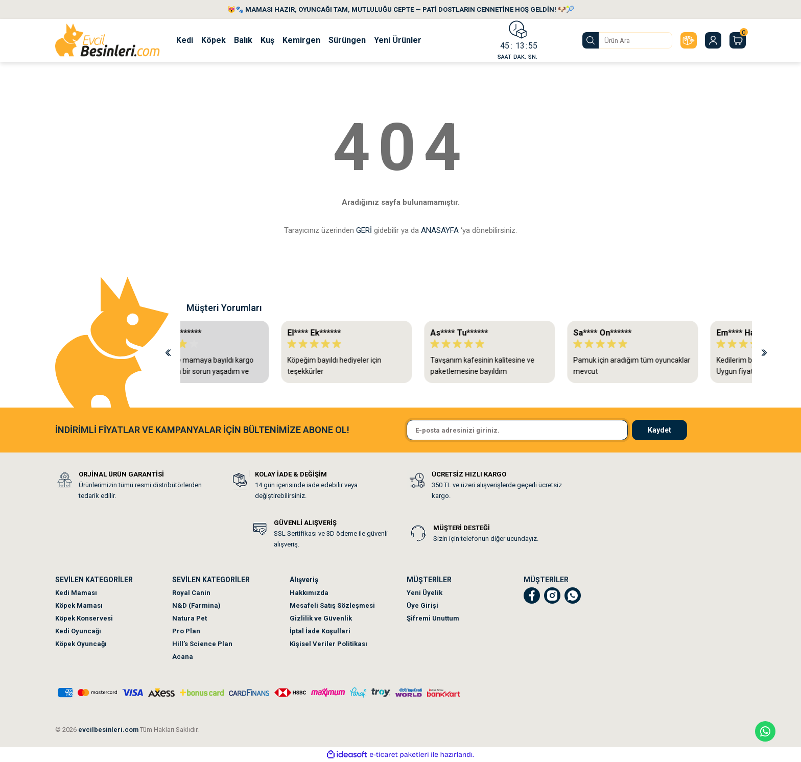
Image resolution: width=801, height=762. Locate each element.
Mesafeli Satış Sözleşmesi (332, 605)
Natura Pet (189, 618)
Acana (182, 656)
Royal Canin (191, 593)
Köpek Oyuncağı (81, 644)
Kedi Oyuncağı (78, 631)
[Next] (764, 352)
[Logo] (107, 40)
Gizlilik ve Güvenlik (321, 618)
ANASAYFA (440, 230)
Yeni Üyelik (424, 593)
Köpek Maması (79, 605)
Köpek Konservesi (84, 618)
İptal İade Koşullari (320, 631)
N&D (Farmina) (196, 605)
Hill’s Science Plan (202, 644)
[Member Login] (713, 40)
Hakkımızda (309, 593)
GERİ (364, 230)
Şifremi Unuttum (433, 618)
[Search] (627, 40)
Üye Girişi (422, 605)
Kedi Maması (76, 593)
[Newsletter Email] (517, 430)
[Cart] (737, 40)
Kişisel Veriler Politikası (328, 644)
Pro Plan (186, 631)
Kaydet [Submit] (659, 430)
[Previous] (168, 352)
